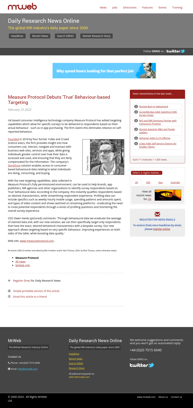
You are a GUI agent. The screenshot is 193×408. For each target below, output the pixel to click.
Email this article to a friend (30, 296)
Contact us (176, 397)
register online (161, 229)
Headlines (17, 36)
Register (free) (21, 280)
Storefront (14, 165)
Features (147, 7)
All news (20, 261)
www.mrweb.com (146, 397)
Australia (175, 182)
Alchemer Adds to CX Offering (154, 138)
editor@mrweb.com (79, 377)
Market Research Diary (96, 36)
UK (136, 182)
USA (148, 182)
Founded (13, 139)
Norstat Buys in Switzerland (153, 106)
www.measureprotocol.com (37, 241)
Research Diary (77, 368)
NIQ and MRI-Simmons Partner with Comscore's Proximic (158, 122)
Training (177, 7)
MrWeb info (22, 265)
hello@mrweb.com (28, 369)
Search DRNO (65, 36)
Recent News (40, 36)
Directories (129, 7)
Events (163, 7)
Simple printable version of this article (36, 291)
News (103, 7)
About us (163, 397)
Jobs (114, 7)
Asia (160, 182)
